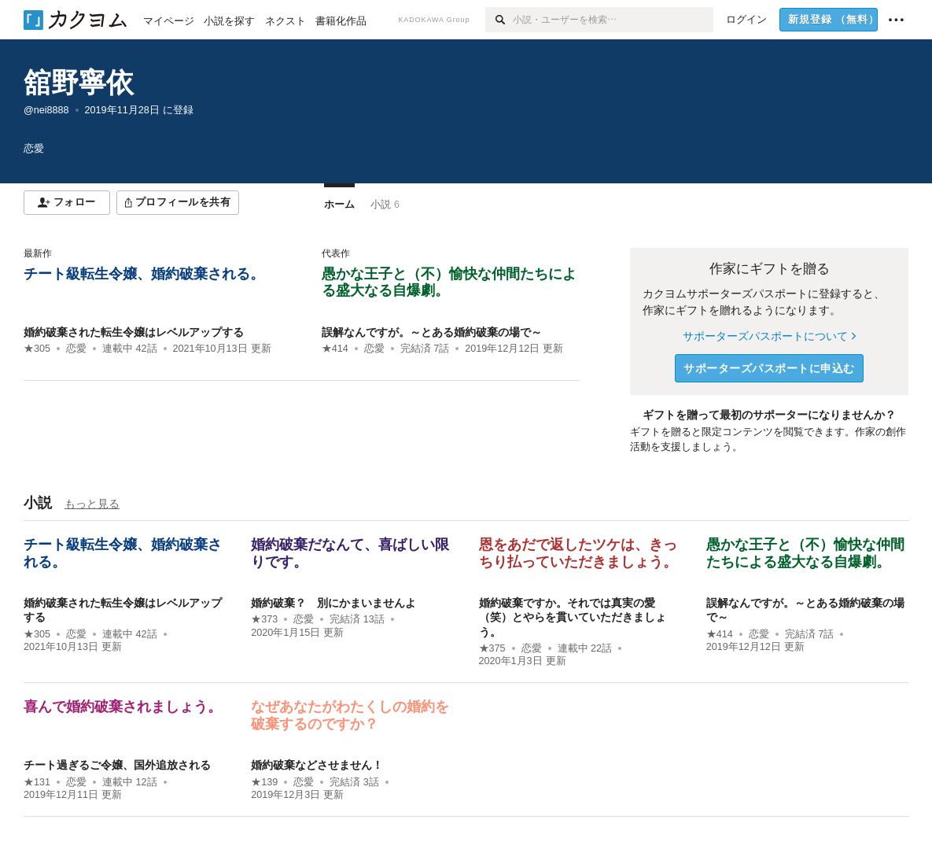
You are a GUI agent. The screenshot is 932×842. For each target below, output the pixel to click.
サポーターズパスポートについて (769, 336)
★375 (492, 648)
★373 (264, 619)
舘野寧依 (79, 82)
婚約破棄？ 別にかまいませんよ (333, 602)
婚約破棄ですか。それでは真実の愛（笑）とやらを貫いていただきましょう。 (572, 616)
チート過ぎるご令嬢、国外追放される (117, 765)
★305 (37, 348)
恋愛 (76, 348)
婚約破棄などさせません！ (317, 765)
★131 (37, 782)
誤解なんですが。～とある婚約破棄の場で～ (432, 332)
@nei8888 (46, 110)
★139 (264, 782)
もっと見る (92, 503)
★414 (335, 348)
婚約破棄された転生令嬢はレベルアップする (134, 332)
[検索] (499, 19)
